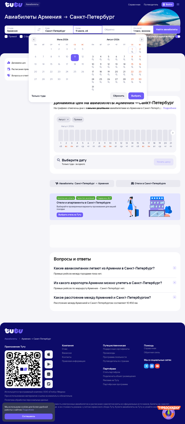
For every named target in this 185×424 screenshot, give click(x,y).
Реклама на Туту (111, 380)
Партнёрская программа (115, 384)
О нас (65, 349)
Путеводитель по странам (116, 361)
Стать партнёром (111, 372)
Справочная (134, 4)
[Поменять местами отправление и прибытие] (39, 29)
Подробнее (169, 108)
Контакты (66, 357)
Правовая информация (73, 361)
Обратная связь (152, 352)
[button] (49, 354)
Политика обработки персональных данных (26, 400)
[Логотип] (14, 4)
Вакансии (67, 353)
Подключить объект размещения (119, 376)
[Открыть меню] (178, 4)
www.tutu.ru (53, 395)
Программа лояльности (115, 357)
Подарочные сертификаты (116, 349)
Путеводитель (151, 4)
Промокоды (109, 353)
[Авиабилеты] (32, 4)
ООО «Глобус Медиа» (54, 391)
